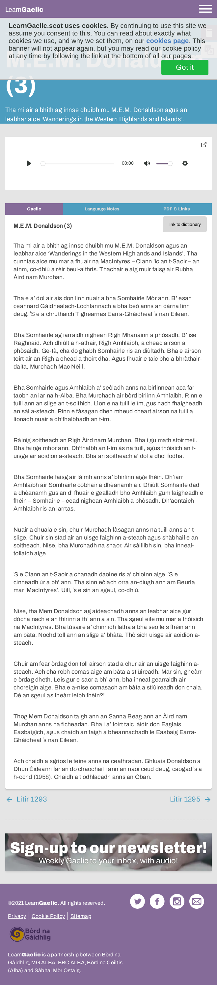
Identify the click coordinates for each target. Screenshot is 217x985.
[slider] (77, 163)
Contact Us (196, 901)
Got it (185, 67)
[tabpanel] (108, 502)
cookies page (167, 40)
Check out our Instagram (177, 901)
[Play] (29, 163)
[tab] (34, 209)
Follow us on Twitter (137, 901)
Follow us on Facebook (157, 901)
